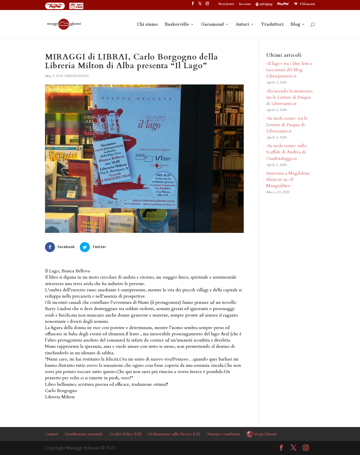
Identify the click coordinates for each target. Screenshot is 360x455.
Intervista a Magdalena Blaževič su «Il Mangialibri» (288, 179)
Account (245, 4)
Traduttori (272, 24)
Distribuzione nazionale (84, 434)
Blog (295, 24)
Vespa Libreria (265, 434)
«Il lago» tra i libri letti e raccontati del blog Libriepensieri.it (289, 69)
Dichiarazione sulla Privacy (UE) (174, 434)
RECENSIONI (77, 75)
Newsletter (226, 4)
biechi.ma (68, 315)
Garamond (212, 24)
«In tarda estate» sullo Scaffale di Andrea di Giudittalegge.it (286, 152)
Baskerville (177, 24)
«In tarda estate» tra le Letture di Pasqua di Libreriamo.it (287, 124)
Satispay (264, 3)
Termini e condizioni (223, 434)
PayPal (283, 3)
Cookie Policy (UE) (126, 434)
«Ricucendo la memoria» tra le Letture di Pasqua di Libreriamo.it (289, 97)
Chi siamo (147, 24)
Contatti (51, 434)
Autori (242, 24)
